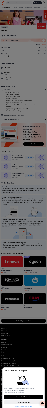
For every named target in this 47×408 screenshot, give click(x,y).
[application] (42, 403)
